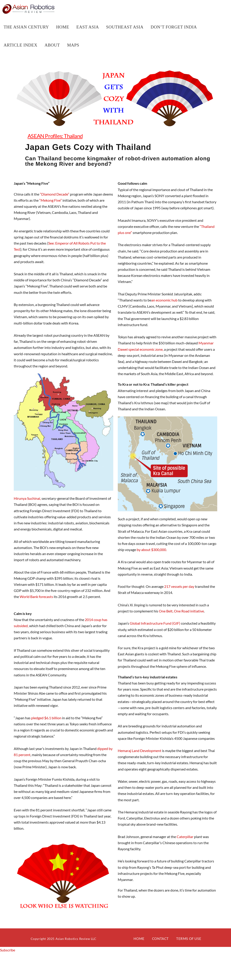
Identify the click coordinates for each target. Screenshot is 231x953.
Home (139, 939)
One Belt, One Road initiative (181, 611)
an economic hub (164, 300)
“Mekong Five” (50, 200)
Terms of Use (188, 939)
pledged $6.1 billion (45, 718)
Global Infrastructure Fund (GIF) (155, 623)
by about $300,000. (151, 549)
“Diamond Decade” (54, 194)
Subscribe (7, 950)
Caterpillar (185, 836)
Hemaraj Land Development (140, 750)
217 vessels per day (179, 586)
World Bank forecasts (37, 596)
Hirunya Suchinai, (27, 498)
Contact (160, 939)
